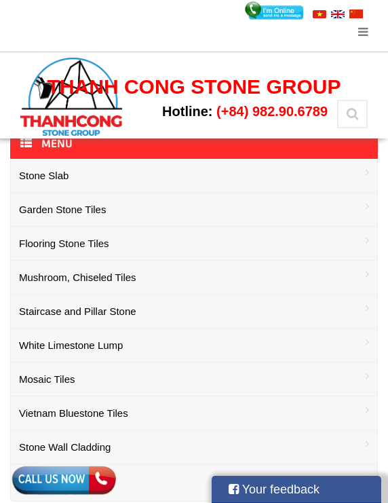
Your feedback (274, 489)
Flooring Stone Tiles (194, 242)
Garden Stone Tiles (194, 208)
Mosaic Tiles (194, 378)
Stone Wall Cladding (194, 446)
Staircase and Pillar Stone (194, 310)
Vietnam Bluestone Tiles (194, 412)
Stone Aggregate (194, 479)
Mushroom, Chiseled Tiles (194, 276)
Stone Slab (194, 174)
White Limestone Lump (194, 344)
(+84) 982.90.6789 (272, 111)
